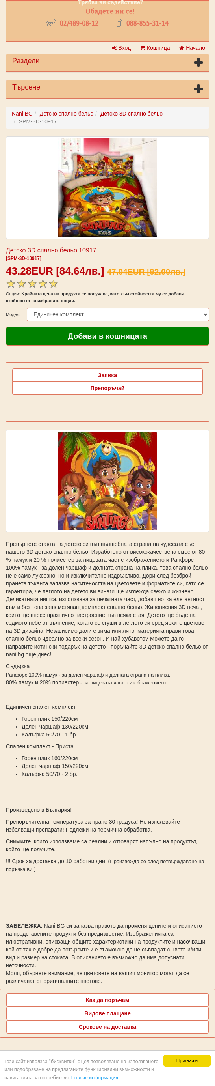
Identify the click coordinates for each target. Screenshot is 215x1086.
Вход (121, 48)
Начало (192, 48)
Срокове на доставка (107, 1027)
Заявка (107, 375)
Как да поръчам (107, 1000)
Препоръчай (108, 388)
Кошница (155, 48)
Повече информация (94, 1077)
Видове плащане (107, 1013)
